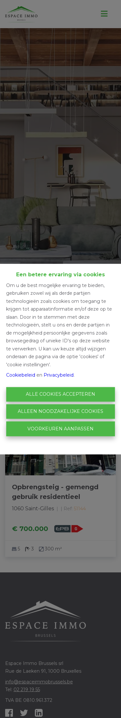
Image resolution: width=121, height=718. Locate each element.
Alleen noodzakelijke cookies (60, 411)
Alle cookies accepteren (60, 394)
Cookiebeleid (20, 375)
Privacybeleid (59, 375)
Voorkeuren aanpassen (60, 429)
